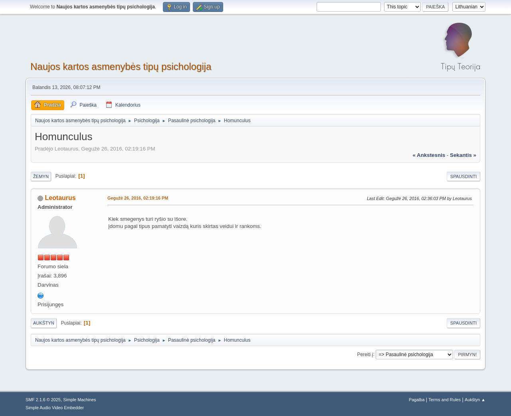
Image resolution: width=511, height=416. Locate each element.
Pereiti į (365, 354)
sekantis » (463, 155)
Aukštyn (43, 323)
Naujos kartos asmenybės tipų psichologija (120, 66)
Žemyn (41, 176)
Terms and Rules (444, 399)
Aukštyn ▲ (475, 399)
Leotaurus (60, 197)
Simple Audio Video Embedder (55, 407)
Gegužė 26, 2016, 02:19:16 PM (137, 198)
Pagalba (417, 399)
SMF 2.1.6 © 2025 (43, 399)
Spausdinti (463, 176)
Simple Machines (79, 399)
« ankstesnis (428, 155)
